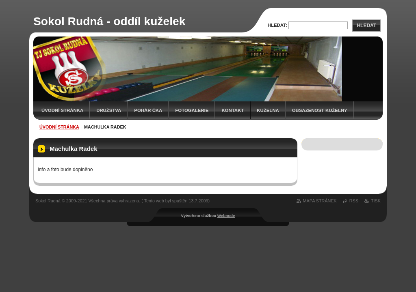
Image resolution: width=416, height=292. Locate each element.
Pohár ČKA (148, 110)
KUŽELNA (268, 110)
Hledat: (277, 25)
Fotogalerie (191, 110)
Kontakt (232, 110)
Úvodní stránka (62, 110)
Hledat (366, 25)
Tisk (376, 200)
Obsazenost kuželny (319, 110)
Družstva (108, 110)
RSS (353, 200)
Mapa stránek (320, 200)
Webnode (226, 215)
